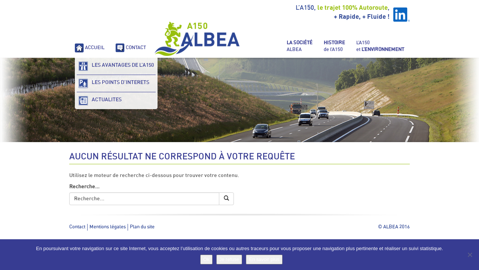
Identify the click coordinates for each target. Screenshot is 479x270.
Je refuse (229, 259)
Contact (77, 227)
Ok (206, 259)
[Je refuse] (469, 254)
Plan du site (142, 227)
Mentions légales (107, 227)
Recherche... (84, 186)
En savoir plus (264, 259)
